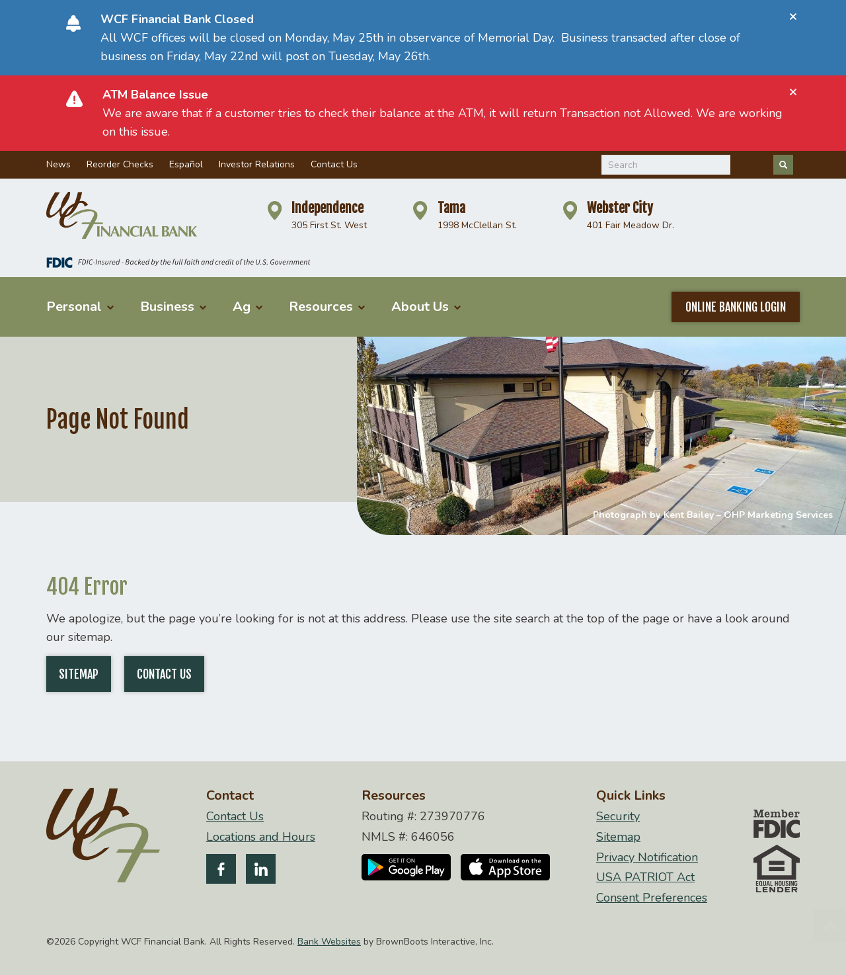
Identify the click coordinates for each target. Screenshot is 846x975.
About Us (426, 307)
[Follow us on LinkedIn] (261, 871)
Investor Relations (257, 164)
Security (618, 817)
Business (173, 307)
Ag (247, 307)
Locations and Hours (260, 837)
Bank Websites (329, 941)
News (58, 164)
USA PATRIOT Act (645, 877)
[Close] (793, 16)
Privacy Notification (647, 858)
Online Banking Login (735, 307)
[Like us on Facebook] (221, 871)
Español (186, 164)
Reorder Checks (120, 164)
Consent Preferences (651, 898)
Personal (80, 307)
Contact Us (334, 164)
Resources (327, 307)
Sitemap (78, 674)
